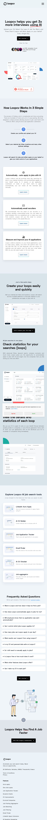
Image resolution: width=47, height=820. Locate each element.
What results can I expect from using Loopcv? (21, 638)
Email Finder (7, 813)
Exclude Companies (9, 800)
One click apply (8, 787)
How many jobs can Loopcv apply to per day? (20, 632)
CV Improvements (8, 797)
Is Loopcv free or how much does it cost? (19, 656)
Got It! (33, 413)
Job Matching (7, 806)
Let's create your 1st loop (23, 330)
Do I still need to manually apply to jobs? (19, 650)
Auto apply (6, 784)
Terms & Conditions (8, 773)
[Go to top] (23, 720)
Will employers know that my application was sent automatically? (21, 619)
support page (35, 600)
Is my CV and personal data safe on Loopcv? (20, 644)
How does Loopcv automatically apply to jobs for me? (23, 612)
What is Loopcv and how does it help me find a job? (23, 606)
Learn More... (14, 408)
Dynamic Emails (8, 794)
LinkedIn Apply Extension (11, 816)
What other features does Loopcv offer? (18, 662)
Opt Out (13, 413)
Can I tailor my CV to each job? (15, 668)
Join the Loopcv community (23, 740)
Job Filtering (7, 810)
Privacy (5, 775)
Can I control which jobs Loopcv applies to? (20, 626)
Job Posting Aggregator (10, 803)
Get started (23, 38)
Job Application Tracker (10, 790)
